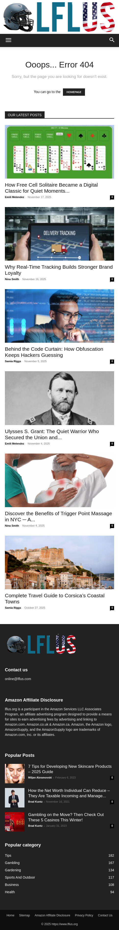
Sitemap (24, 915)
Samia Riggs (13, 361)
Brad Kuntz (35, 801)
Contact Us (105, 915)
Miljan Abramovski (40, 777)
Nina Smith (12, 279)
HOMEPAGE (74, 92)
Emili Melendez (14, 197)
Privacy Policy (84, 915)
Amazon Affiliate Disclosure (52, 915)
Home (10, 915)
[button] (8, 40)
